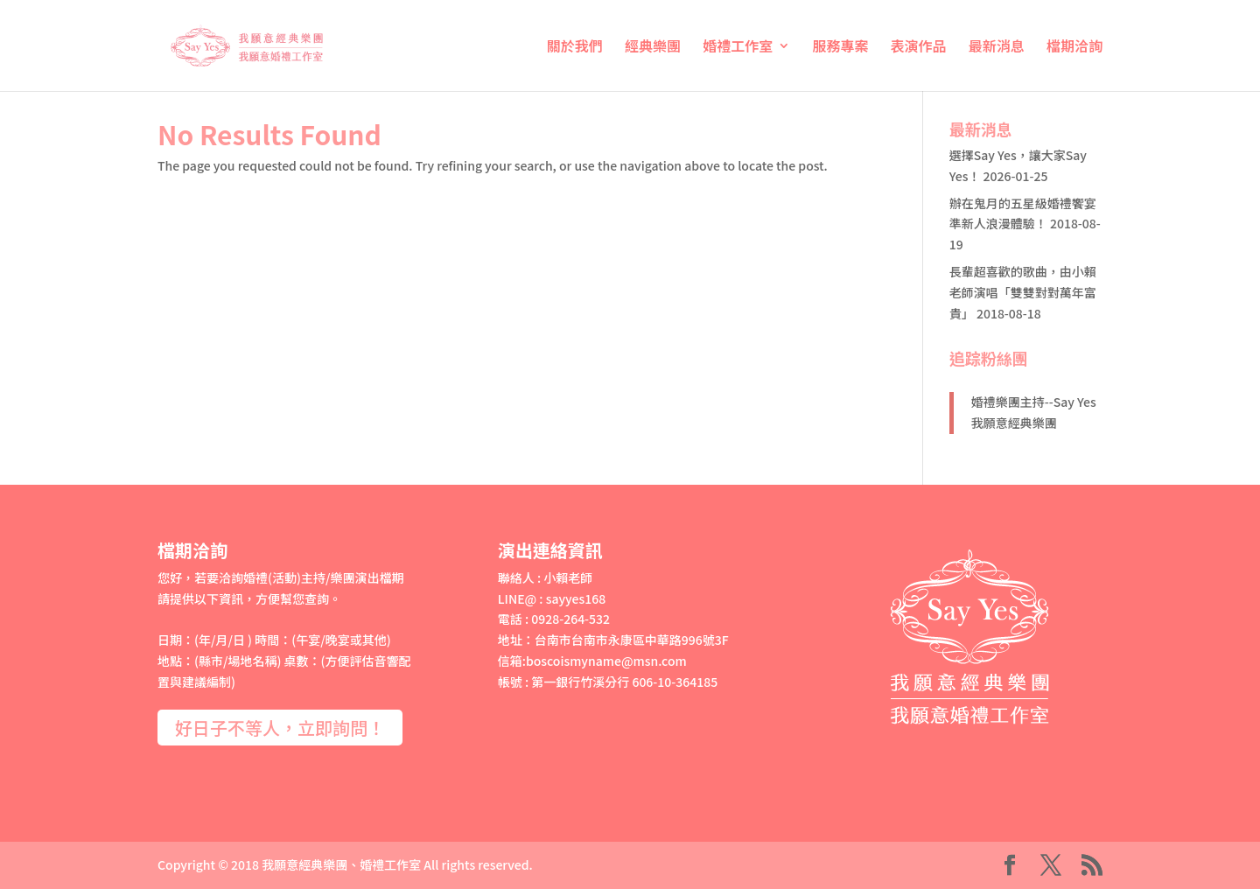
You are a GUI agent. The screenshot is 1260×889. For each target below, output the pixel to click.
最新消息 (997, 47)
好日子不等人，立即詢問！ (280, 727)
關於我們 (575, 47)
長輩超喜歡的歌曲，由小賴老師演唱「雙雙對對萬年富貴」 (1022, 292)
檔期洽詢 (1074, 47)
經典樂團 (653, 47)
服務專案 (840, 47)
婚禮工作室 (738, 47)
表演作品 (919, 47)
